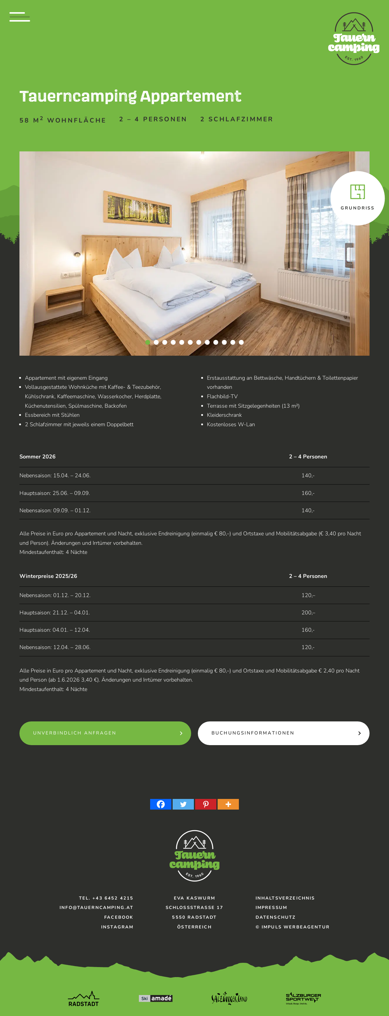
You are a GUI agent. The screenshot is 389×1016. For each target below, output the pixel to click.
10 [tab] (224, 342)
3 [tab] (164, 342)
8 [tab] (207, 342)
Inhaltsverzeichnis (285, 898)
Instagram (117, 927)
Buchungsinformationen (253, 733)
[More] (228, 804)
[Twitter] (183, 804)
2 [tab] (156, 342)
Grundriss (358, 208)
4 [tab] (173, 342)
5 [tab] (181, 342)
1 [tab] (147, 342)
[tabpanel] (194, 253)
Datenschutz (276, 917)
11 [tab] (232, 342)
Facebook (118, 917)
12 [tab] (241, 342)
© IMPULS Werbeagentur (293, 927)
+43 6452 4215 (112, 898)
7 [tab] (198, 342)
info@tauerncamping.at (96, 907)
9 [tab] (215, 342)
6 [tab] (190, 342)
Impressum (271, 907)
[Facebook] (160, 804)
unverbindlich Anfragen (74, 733)
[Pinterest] (205, 804)
